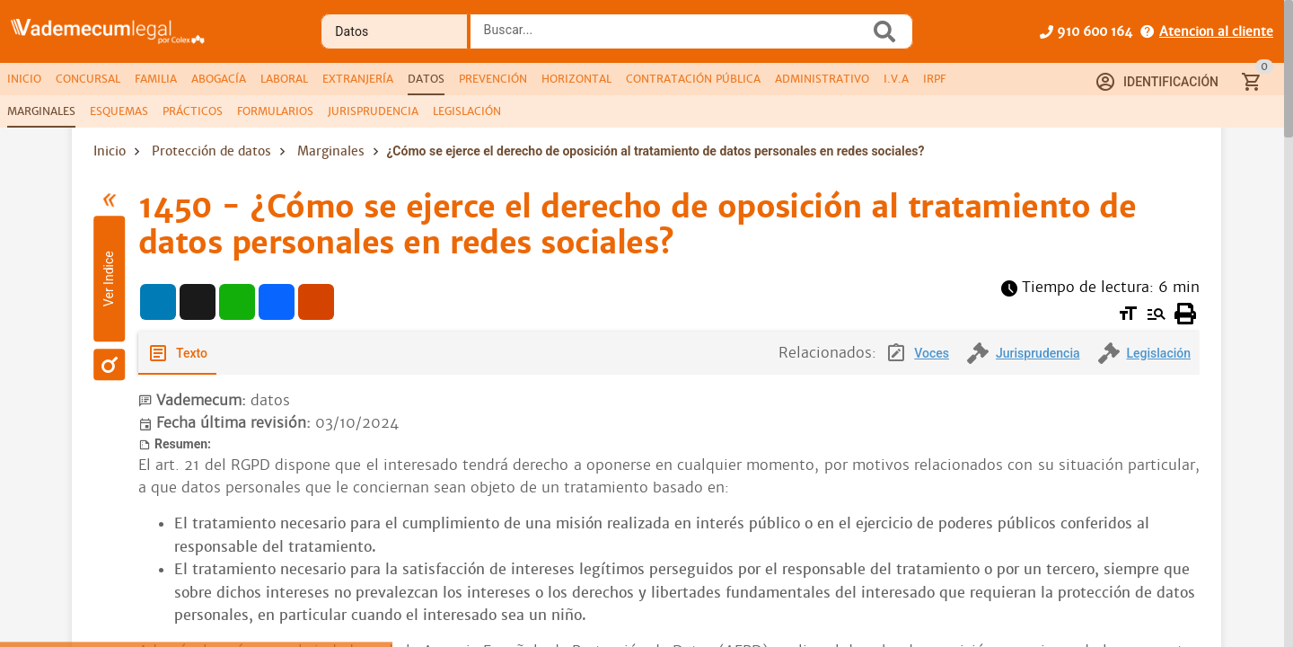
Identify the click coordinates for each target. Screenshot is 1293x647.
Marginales (331, 151)
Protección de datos (211, 151)
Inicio (109, 151)
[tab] (24, 79)
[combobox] (674, 37)
